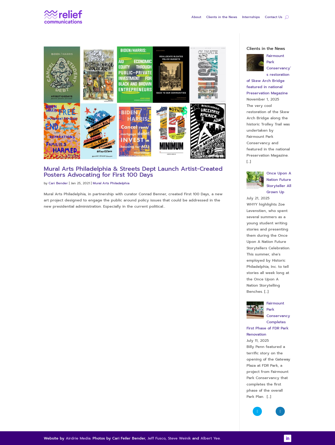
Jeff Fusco (156, 438)
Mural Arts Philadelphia (111, 183)
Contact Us (273, 17)
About (196, 17)
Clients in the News (221, 17)
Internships (251, 17)
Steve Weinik (179, 438)
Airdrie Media (78, 438)
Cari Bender (58, 183)
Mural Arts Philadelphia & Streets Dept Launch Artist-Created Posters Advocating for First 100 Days (133, 171)
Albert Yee (210, 438)
